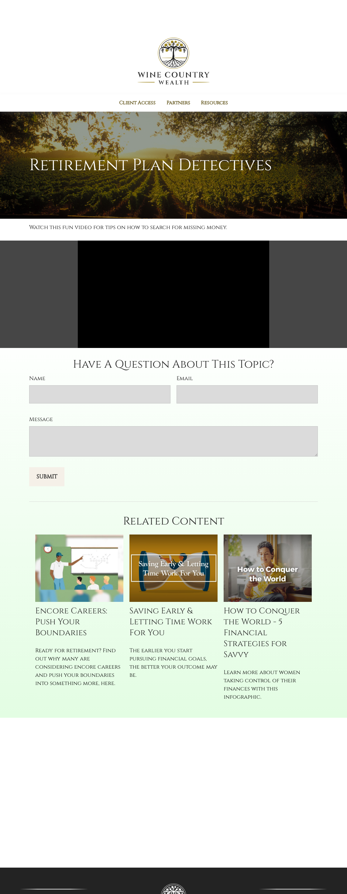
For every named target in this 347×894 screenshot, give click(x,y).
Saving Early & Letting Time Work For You (170, 597)
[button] (137, 76)
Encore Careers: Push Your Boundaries (71, 597)
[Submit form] (46, 451)
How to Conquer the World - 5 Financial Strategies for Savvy (262, 608)
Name (37, 353)
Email (185, 353)
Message (41, 394)
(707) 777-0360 (301, 872)
